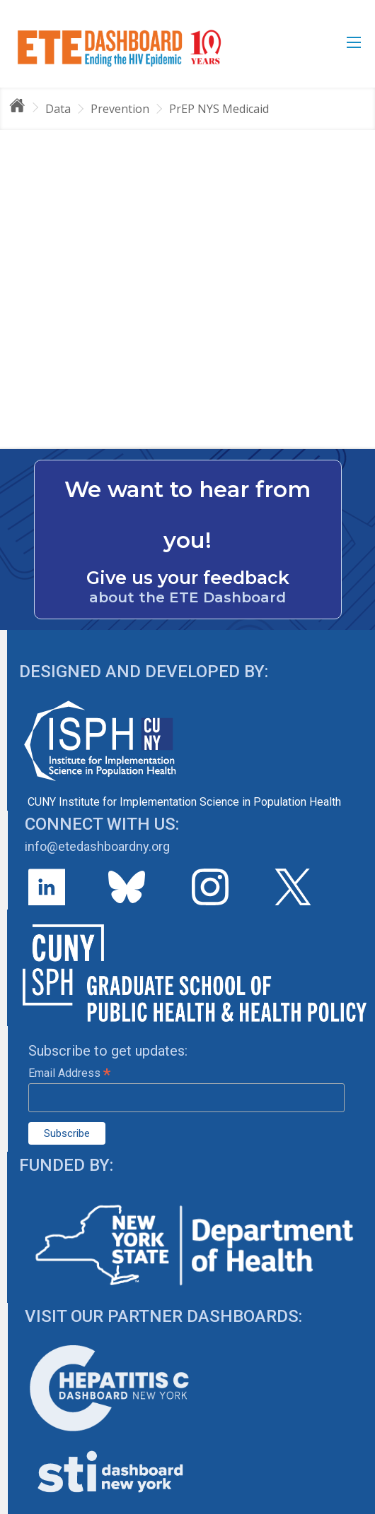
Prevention (120, 109)
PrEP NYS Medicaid (219, 109)
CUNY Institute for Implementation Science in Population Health (184, 802)
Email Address (69, 1073)
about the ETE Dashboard (187, 597)
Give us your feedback (187, 577)
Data (58, 109)
